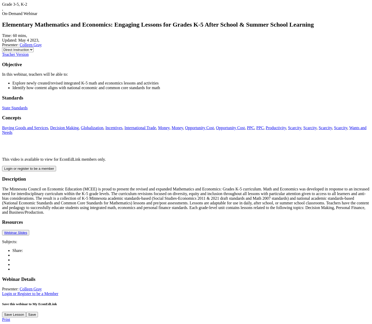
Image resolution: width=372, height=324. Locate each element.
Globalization (92, 128)
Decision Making (64, 128)
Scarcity (294, 128)
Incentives (113, 128)
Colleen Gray (31, 45)
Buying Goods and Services (25, 128)
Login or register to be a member (29, 169)
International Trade (140, 128)
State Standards (15, 108)
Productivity (276, 128)
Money (163, 128)
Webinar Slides (15, 233)
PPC (250, 128)
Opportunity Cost (199, 128)
